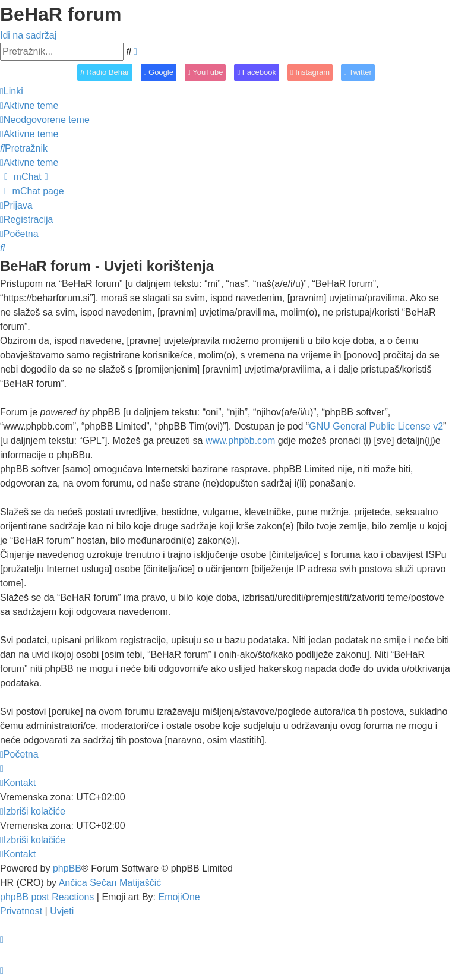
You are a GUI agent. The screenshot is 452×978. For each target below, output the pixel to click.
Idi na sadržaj (28, 35)
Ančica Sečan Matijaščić (110, 883)
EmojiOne (179, 897)
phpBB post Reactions (47, 897)
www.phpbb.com (240, 441)
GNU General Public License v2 (376, 426)
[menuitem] (29, 105)
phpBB (67, 868)
